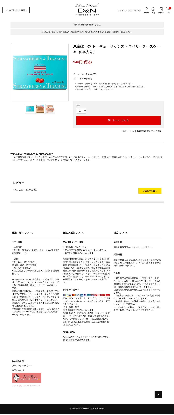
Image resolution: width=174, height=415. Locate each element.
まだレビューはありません (25, 190)
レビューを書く (150, 191)
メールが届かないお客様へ (16, 10)
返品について (128, 131)
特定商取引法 (18, 362)
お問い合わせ (18, 371)
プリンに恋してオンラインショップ (26, 386)
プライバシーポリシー (22, 366)
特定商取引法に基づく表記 (149, 131)
